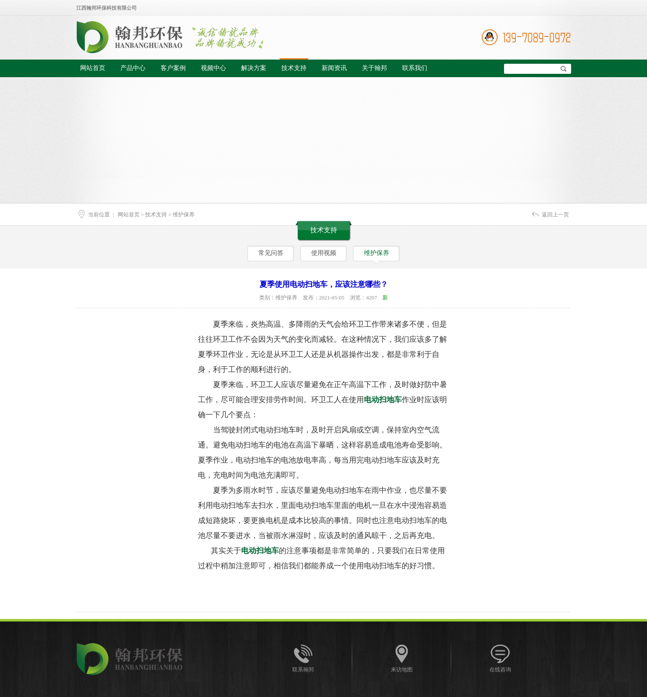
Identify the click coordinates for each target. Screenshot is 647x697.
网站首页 (92, 68)
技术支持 (294, 68)
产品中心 (133, 68)
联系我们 (414, 68)
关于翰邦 (374, 68)
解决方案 (253, 68)
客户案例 (173, 68)
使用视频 (323, 253)
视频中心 (213, 68)
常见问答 (270, 253)
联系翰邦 (303, 669)
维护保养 (184, 214)
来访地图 (402, 669)
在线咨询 (500, 669)
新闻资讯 (334, 68)
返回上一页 (555, 214)
